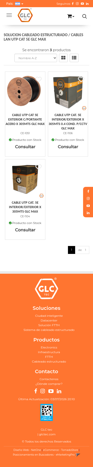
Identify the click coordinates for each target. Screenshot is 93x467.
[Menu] (9, 15)
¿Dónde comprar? (48, 384)
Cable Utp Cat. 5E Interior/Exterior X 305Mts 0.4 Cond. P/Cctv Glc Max (68, 121)
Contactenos (49, 379)
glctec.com (47, 434)
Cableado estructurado (49, 361)
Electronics (49, 347)
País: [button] (14, 3)
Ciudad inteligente (49, 316)
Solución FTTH (49, 325)
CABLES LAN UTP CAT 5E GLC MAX (43, 37)
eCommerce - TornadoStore (60, 450)
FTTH (49, 357)
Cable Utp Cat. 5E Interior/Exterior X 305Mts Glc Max (25, 207)
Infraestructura (49, 352)
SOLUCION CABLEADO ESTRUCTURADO (35, 34)
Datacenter (49, 320)
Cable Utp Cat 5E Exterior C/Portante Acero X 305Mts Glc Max (25, 119)
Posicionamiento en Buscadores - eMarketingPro (44, 454)
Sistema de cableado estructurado (49, 330)
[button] (70, 15)
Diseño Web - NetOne (27, 450)
